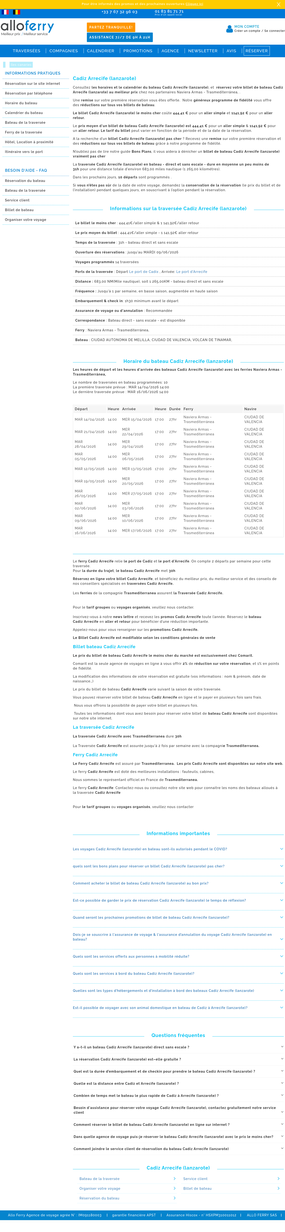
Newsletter (203, 50)
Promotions (138, 50)
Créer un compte (248, 31)
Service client (17, 200)
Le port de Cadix (144, 272)
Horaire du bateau (21, 103)
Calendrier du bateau (24, 113)
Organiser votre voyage (26, 220)
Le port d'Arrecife (191, 272)
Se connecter (274, 31)
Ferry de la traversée (23, 132)
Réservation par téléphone (28, 93)
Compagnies (63, 50)
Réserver (257, 50)
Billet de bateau (19, 210)
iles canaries (21, 65)
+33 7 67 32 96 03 (119, 11)
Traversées (26, 50)
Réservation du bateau (25, 181)
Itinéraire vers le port (24, 152)
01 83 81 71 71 (183, 13)
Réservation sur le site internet (32, 84)
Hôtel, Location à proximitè (29, 142)
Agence (170, 50)
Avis (231, 50)
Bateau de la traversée (25, 122)
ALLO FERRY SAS (262, 1215)
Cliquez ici (194, 4)
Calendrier (100, 50)
